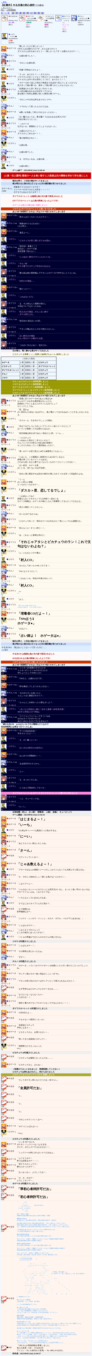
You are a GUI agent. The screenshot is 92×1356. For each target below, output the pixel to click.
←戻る (4, 2)
